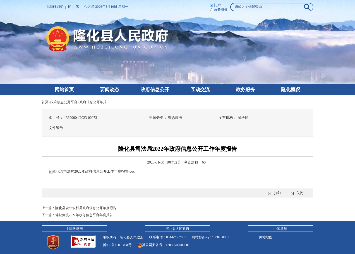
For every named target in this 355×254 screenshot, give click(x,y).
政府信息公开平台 (63, 102)
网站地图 (266, 237)
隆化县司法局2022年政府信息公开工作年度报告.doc (92, 171)
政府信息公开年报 (93, 102)
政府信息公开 (155, 89)
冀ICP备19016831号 (117, 244)
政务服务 (245, 89)
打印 (277, 193)
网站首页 (64, 89)
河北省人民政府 (177, 228)
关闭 (300, 193)
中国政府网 (74, 228)
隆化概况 (290, 89)
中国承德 (280, 228)
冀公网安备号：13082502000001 (163, 244)
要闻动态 (109, 89)
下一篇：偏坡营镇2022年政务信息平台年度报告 (77, 215)
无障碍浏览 (54, 6)
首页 (45, 102)
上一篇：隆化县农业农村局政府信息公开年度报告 (79, 208)
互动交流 (200, 89)
